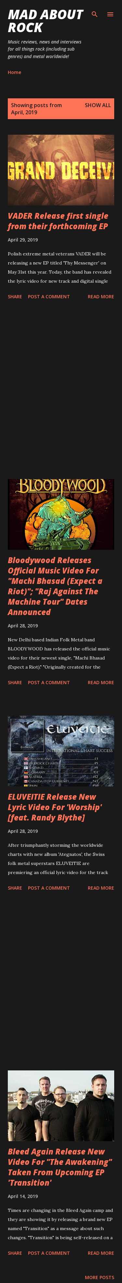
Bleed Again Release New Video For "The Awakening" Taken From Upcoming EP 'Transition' (60, 1167)
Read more (101, 296)
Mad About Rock (45, 20)
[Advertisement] (61, 390)
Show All (98, 105)
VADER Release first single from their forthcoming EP (58, 220)
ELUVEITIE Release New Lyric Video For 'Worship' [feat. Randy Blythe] (55, 807)
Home (14, 72)
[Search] (95, 12)
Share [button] (15, 296)
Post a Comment (49, 296)
